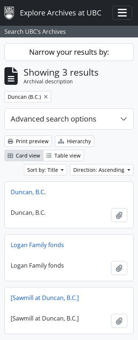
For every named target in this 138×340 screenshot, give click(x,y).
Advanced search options (53, 119)
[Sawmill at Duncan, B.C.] (45, 298)
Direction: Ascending (99, 169)
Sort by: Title (43, 169)
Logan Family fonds (37, 245)
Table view (63, 155)
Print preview (28, 141)
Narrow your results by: (69, 52)
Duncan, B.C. (28, 192)
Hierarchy (74, 141)
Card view (24, 155)
